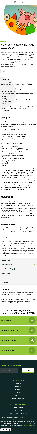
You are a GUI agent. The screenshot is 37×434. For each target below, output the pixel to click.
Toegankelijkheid (18, 389)
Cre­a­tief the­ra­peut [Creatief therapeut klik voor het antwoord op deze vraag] (6, 264)
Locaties (18, 392)
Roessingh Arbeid (18, 410)
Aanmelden (28, 370)
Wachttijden (18, 395)
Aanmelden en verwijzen (18, 398)
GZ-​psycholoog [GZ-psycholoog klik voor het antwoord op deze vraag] (5, 260)
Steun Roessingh (18, 407)
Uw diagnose (4, 41)
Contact (8, 71)
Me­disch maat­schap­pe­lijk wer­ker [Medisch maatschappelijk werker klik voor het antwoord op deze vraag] (10, 269)
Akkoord (4, 430)
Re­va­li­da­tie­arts (5, 238)
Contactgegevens (18, 383)
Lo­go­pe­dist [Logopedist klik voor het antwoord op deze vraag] (4, 282)
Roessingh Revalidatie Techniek (18, 413)
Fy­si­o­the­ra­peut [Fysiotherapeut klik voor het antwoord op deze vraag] (5, 273)
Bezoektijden (18, 386)
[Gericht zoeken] (34, 2)
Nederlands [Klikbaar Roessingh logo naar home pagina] (18, 2)
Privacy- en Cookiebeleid (28, 425)
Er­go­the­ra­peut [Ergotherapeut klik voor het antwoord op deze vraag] (5, 278)
